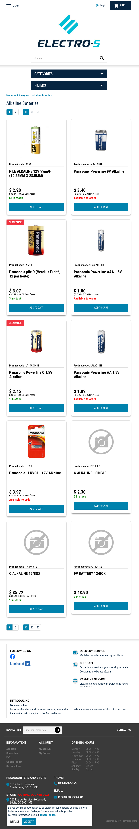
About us (11, 748)
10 (26, 112)
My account (45, 748)
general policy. (47, 814)
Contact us (124, 730)
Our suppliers (13, 766)
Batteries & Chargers (17, 95)
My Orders (44, 753)
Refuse (14, 821)
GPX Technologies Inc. (127, 821)
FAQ (8, 757)
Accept (29, 821)
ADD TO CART (36, 207)
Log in (101, 5)
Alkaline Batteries (42, 95)
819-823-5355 (67, 783)
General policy (14, 761)
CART (120, 6)
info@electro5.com (101, 671)
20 (32, 112)
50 (38, 112)
